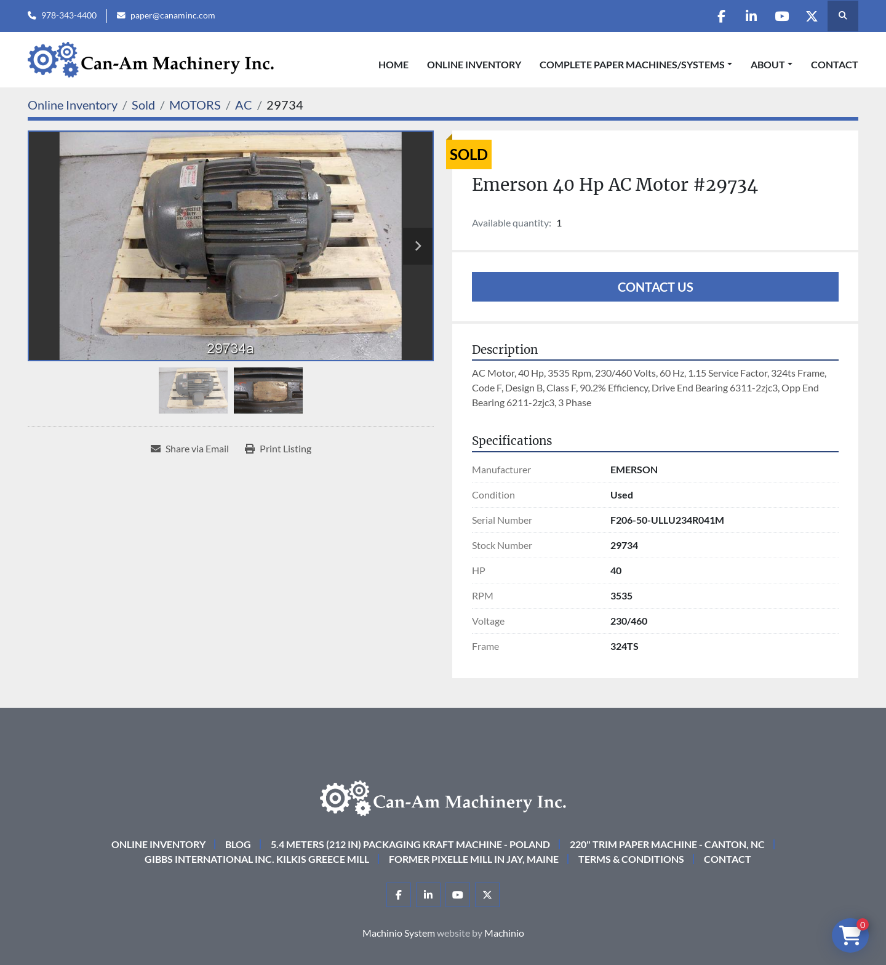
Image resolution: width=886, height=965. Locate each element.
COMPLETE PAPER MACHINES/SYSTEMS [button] (632, 64)
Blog (238, 844)
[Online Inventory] (73, 104)
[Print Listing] (278, 448)
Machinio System (398, 933)
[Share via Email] (190, 448)
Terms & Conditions (631, 859)
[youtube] (779, 16)
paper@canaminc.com (172, 15)
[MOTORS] (195, 104)
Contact (834, 64)
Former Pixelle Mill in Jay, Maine (474, 859)
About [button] (768, 64)
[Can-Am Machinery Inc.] (443, 797)
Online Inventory (474, 64)
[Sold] (143, 104)
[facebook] (716, 16)
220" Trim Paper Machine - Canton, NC (667, 844)
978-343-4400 (69, 15)
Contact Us (655, 286)
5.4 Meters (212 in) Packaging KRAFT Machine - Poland (410, 844)
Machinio (504, 933)
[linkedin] (748, 16)
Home (393, 64)
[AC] (243, 104)
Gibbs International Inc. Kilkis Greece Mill (257, 859)
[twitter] (811, 16)
